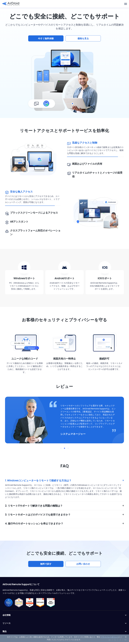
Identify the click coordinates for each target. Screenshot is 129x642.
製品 (64, 631)
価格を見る (83, 38)
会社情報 (64, 615)
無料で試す (46, 563)
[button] (60, 448)
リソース (64, 623)
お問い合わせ (83, 563)
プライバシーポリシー (110, 637)
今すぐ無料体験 (46, 38)
